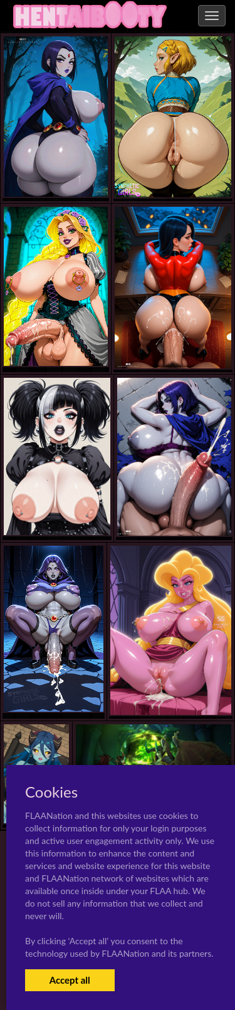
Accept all (70, 980)
